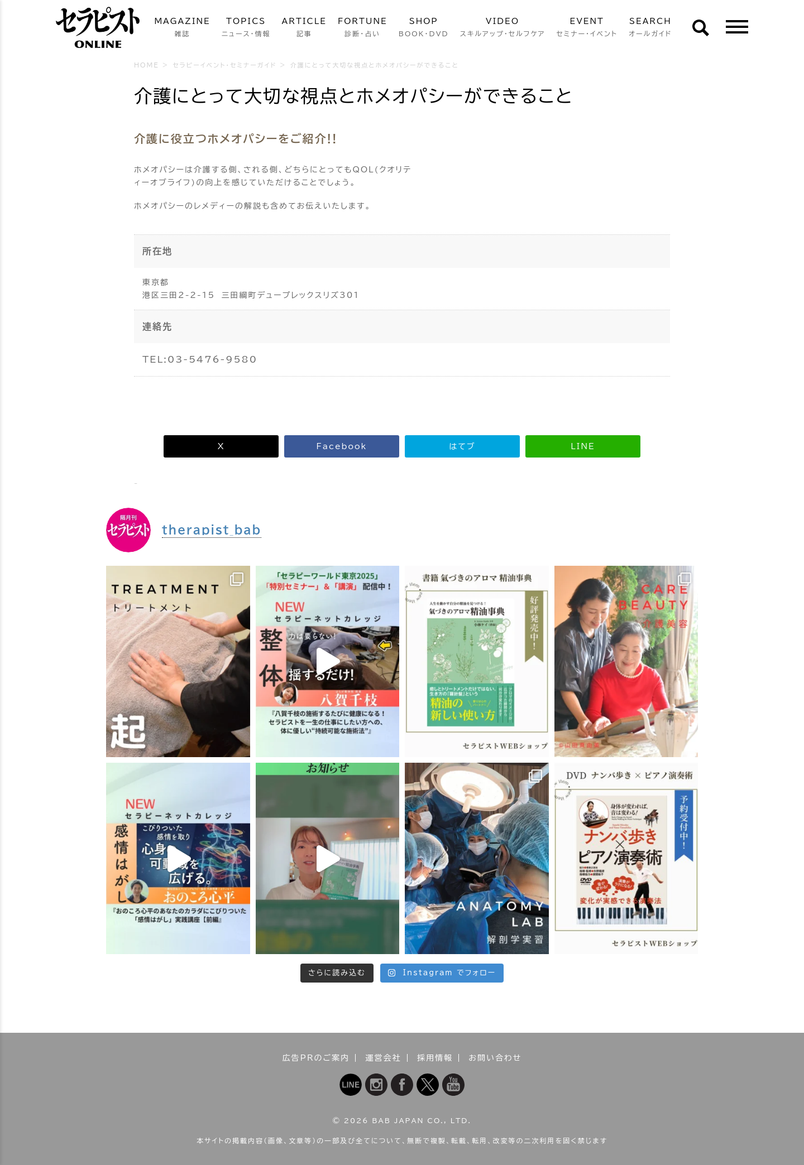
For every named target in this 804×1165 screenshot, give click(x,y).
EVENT (587, 28)
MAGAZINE (182, 28)
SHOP (424, 28)
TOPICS (246, 28)
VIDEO (502, 28)
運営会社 (383, 1058)
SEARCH (650, 28)
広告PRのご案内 (316, 1058)
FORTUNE (362, 28)
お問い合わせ (494, 1058)
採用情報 (435, 1058)
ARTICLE (304, 28)
